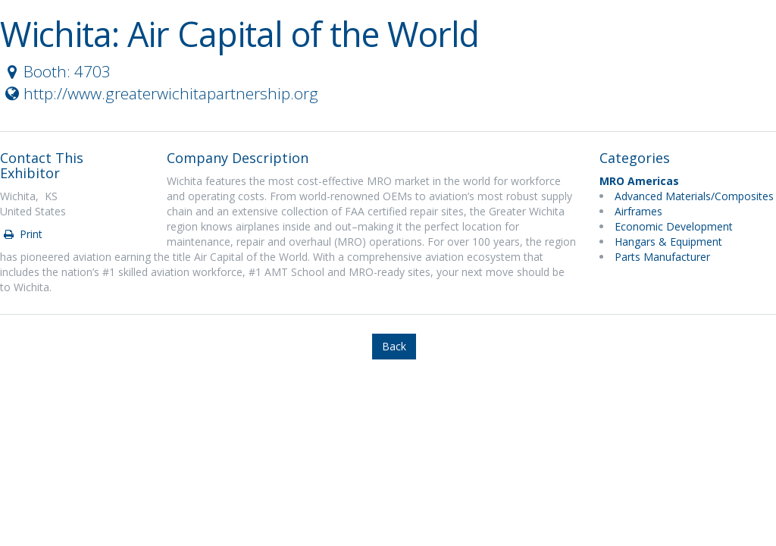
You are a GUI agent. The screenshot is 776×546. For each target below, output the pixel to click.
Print (22, 234)
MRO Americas (639, 181)
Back (394, 346)
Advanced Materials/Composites (694, 196)
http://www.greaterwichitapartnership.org (160, 93)
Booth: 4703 (56, 71)
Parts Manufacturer (662, 256)
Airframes (638, 211)
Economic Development (674, 226)
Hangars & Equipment (668, 241)
